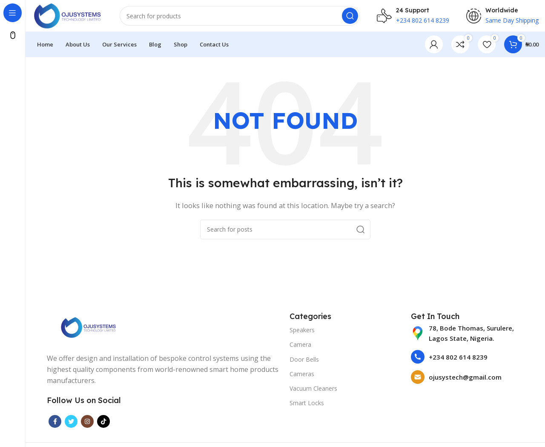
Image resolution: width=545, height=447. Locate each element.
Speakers (302, 332)
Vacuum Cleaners (313, 391)
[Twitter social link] (71, 424)
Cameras (302, 376)
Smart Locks (307, 405)
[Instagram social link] (87, 424)
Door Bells (304, 361)
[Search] (243, 17)
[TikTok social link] (103, 424)
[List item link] (467, 335)
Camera (300, 347)
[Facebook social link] (55, 424)
